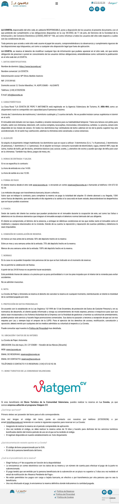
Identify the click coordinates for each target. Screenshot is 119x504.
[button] (57, 3)
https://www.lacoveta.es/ (30, 66)
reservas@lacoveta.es (77, 185)
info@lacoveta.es (15, 95)
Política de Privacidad (38, 328)
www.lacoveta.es (40, 185)
